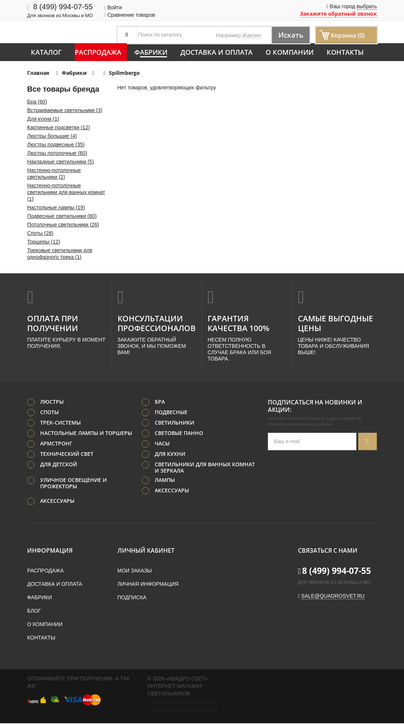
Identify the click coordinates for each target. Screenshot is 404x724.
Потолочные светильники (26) (63, 225)
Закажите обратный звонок (338, 13)
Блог (34, 612)
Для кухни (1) (43, 119)
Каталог (46, 52)
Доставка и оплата (216, 52)
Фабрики (150, 52)
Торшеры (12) (43, 242)
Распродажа (98, 52)
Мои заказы (135, 571)
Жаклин (251, 35)
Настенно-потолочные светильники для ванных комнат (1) (66, 192)
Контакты (345, 52)
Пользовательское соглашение (182, 709)
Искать (289, 35)
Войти (113, 7)
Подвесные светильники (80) (62, 216)
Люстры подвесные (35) (56, 144)
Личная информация (148, 585)
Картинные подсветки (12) (58, 127)
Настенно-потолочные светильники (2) (54, 173)
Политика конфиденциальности (183, 702)
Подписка (132, 598)
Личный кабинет (146, 551)
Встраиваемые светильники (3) (64, 110)
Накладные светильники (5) (60, 162)
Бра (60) (37, 102)
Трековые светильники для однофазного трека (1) (59, 253)
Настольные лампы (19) (56, 207)
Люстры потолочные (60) (57, 153)
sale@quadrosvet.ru (333, 597)
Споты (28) (40, 233)
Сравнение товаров (129, 15)
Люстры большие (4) (52, 136)
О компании (290, 52)
